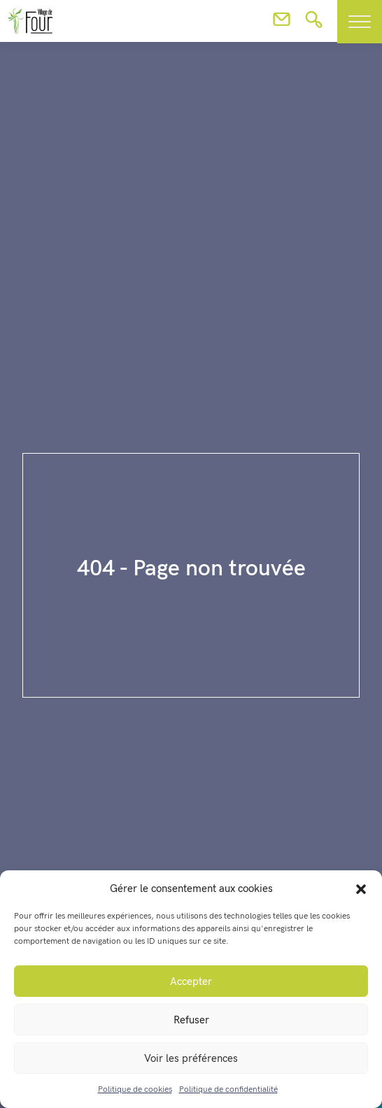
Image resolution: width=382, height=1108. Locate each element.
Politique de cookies (135, 1089)
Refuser (191, 1020)
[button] (361, 888)
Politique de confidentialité (228, 1089)
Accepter (191, 981)
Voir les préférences (191, 1058)
